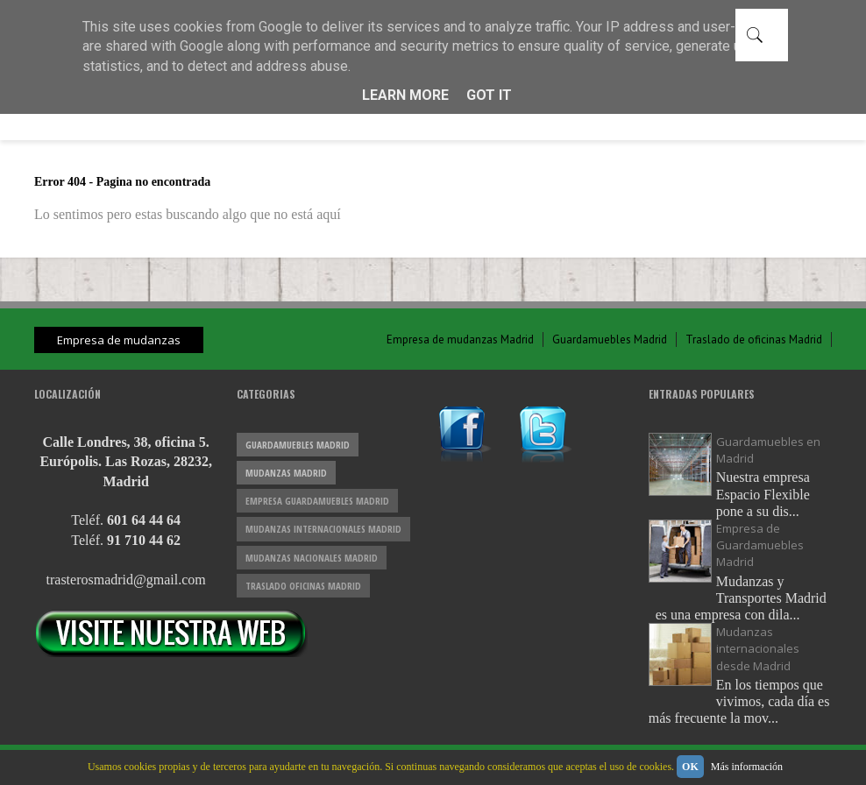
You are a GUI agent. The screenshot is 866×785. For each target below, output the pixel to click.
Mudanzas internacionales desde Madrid (757, 648)
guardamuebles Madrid (297, 444)
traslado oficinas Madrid (303, 585)
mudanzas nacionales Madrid (311, 557)
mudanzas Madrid (286, 472)
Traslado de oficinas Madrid (753, 339)
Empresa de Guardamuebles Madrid (760, 544)
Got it (489, 95)
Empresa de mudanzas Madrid (460, 339)
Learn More (405, 95)
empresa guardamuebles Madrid (317, 500)
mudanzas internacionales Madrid (323, 528)
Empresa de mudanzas (119, 340)
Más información (747, 766)
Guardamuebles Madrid (609, 339)
